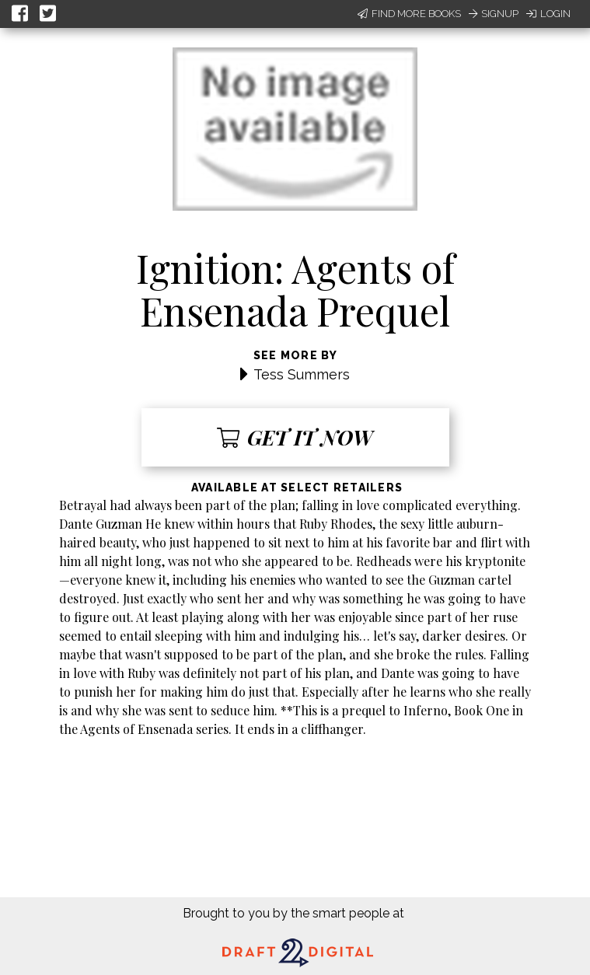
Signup (493, 13)
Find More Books (409, 13)
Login (548, 13)
